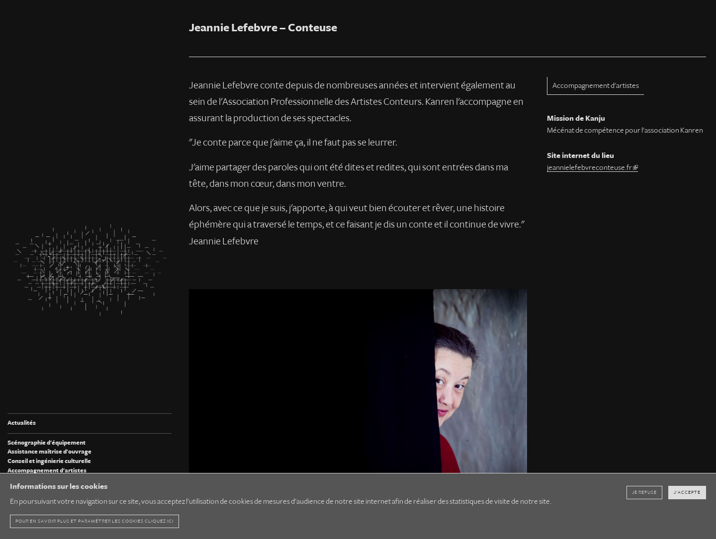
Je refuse (644, 492)
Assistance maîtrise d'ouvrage (49, 452)
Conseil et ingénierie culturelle (49, 461)
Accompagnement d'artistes (47, 470)
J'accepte (687, 492)
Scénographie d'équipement (46, 443)
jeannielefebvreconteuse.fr (592, 167)
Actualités (21, 423)
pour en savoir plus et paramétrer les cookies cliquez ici (94, 521)
